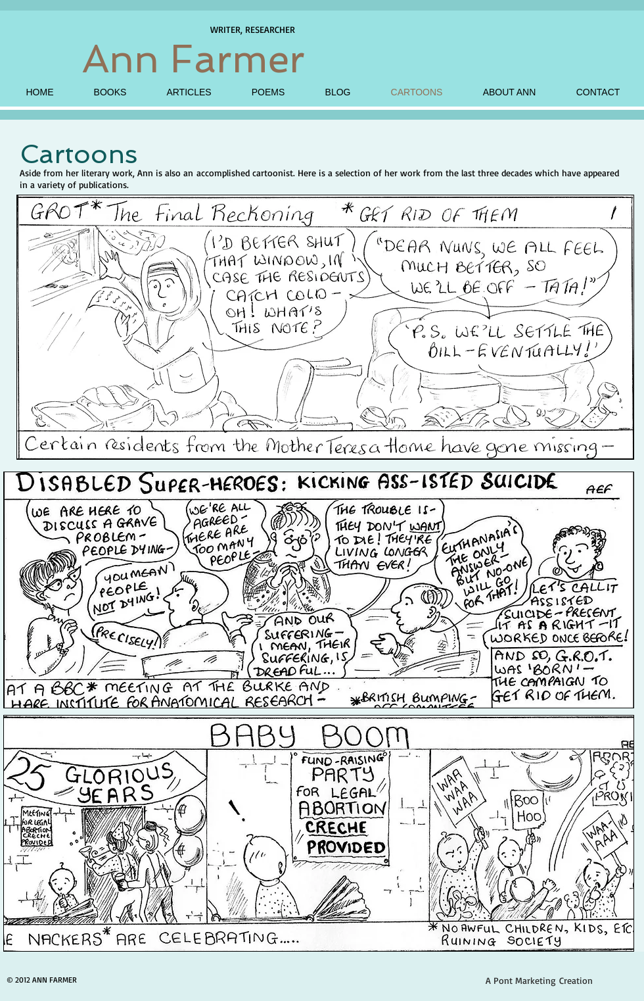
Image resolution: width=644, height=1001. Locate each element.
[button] (325, 327)
